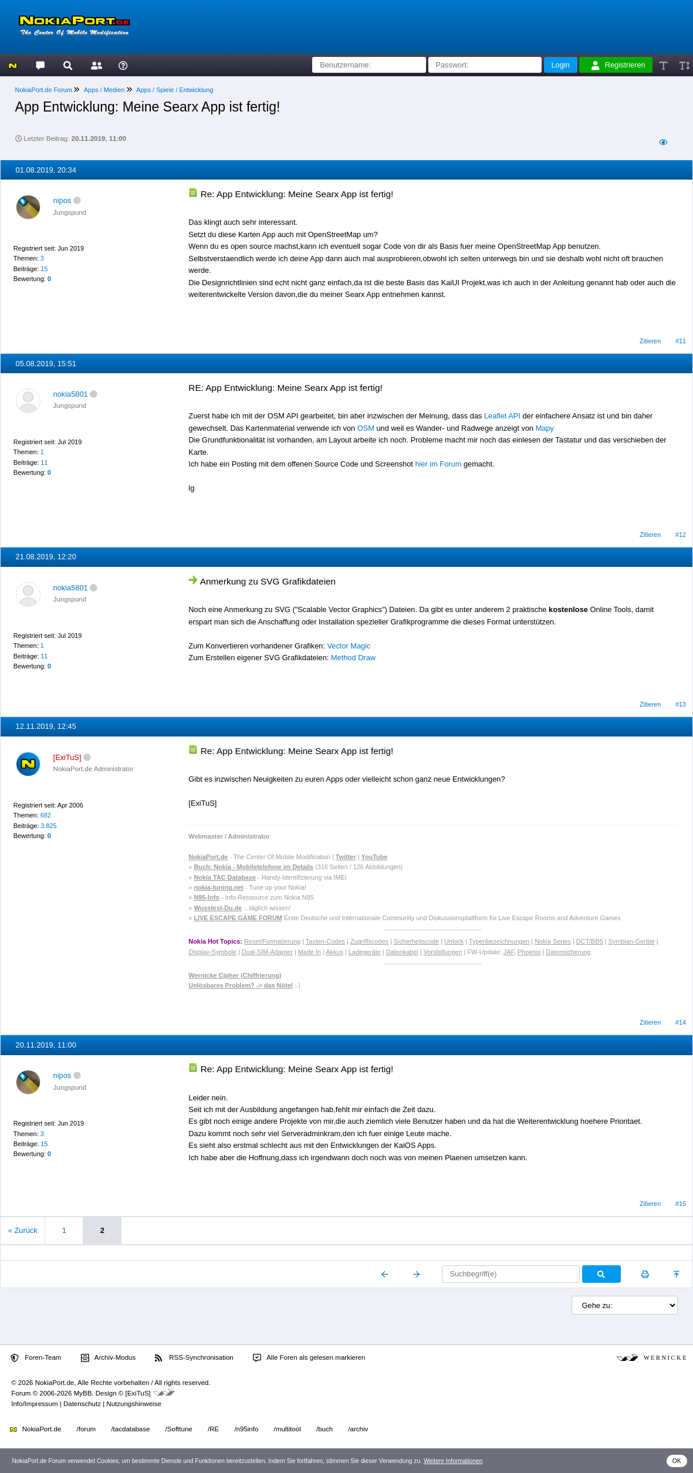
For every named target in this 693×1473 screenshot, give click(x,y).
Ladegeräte (365, 951)
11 (44, 462)
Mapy (545, 428)
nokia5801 (70, 394)
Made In (309, 951)
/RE (213, 1429)
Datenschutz (82, 1403)
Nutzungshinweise (133, 1403)
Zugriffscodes (369, 941)
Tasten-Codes (325, 941)
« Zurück (23, 1230)
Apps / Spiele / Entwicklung (174, 89)
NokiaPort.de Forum (43, 89)
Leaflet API (502, 415)
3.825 (48, 825)
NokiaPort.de (35, 1429)
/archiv (358, 1429)
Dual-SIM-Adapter (267, 951)
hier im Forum (438, 464)
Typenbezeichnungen (499, 941)
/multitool (287, 1429)
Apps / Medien (104, 89)
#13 (680, 704)
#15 (680, 1203)
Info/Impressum (34, 1403)
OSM (365, 428)
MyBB (83, 1393)
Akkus (334, 951)
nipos (62, 200)
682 (45, 815)
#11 (680, 340)
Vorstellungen (443, 951)
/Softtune (178, 1429)
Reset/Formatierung (272, 941)
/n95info (246, 1429)
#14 (680, 1022)
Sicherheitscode (416, 941)
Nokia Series (553, 941)
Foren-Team (36, 1358)
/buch (324, 1429)
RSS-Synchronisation (194, 1358)
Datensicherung (568, 951)
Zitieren (650, 340)
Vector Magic (349, 645)
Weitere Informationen (453, 1461)
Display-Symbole (212, 951)
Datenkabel (402, 951)
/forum (86, 1429)
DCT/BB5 (589, 941)
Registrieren (618, 65)
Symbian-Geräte (632, 941)
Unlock (454, 941)
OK (676, 1461)
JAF (508, 951)
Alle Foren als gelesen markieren (309, 1358)
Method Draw (353, 657)
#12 (680, 534)
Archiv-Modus (108, 1358)
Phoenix (529, 951)
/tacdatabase (130, 1429)
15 (44, 268)
